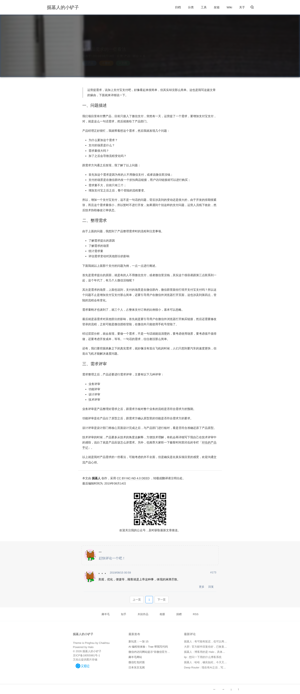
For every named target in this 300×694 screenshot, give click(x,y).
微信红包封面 (137, 662)
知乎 (123, 614)
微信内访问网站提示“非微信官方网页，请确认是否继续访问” (165, 651)
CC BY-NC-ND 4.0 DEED (133, 478)
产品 (127, 52)
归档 (178, 7)
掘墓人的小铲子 (63, 7)
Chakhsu (104, 642)
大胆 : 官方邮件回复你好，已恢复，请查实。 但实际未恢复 (219, 646)
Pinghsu (90, 642)
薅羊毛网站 (135, 657)
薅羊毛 (105, 614)
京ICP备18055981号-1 (86, 655)
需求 (107, 59)
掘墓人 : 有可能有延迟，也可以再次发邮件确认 (212, 641)
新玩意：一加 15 (139, 641)
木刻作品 (143, 614)
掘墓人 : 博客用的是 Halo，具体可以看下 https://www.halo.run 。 (223, 651)
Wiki (229, 7)
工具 (204, 7)
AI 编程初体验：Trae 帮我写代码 (148, 646)
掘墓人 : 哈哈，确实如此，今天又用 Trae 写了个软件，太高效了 (222, 662)
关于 (242, 7)
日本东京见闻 (137, 667)
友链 (217, 7)
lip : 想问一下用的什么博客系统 (202, 657)
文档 (124, 59)
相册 (162, 614)
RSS (196, 614)
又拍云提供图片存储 (85, 659)
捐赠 (179, 614)
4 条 (142, 52)
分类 (191, 7)
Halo (91, 647)
